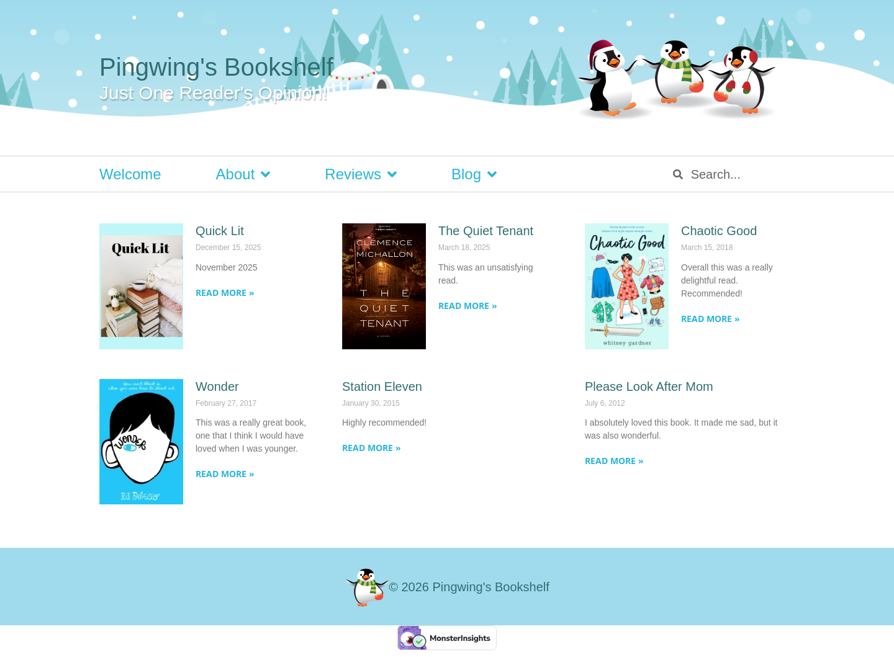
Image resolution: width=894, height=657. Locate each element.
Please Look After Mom (649, 386)
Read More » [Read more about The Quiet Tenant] (467, 305)
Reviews (361, 174)
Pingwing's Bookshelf (216, 67)
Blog (474, 174)
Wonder (217, 386)
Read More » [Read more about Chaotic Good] (710, 318)
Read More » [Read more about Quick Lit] (225, 292)
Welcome (130, 174)
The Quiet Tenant (485, 231)
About (243, 174)
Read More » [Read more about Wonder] (225, 474)
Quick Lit (220, 231)
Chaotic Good (719, 231)
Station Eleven (382, 386)
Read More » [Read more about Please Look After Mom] (614, 461)
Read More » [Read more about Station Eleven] (371, 448)
